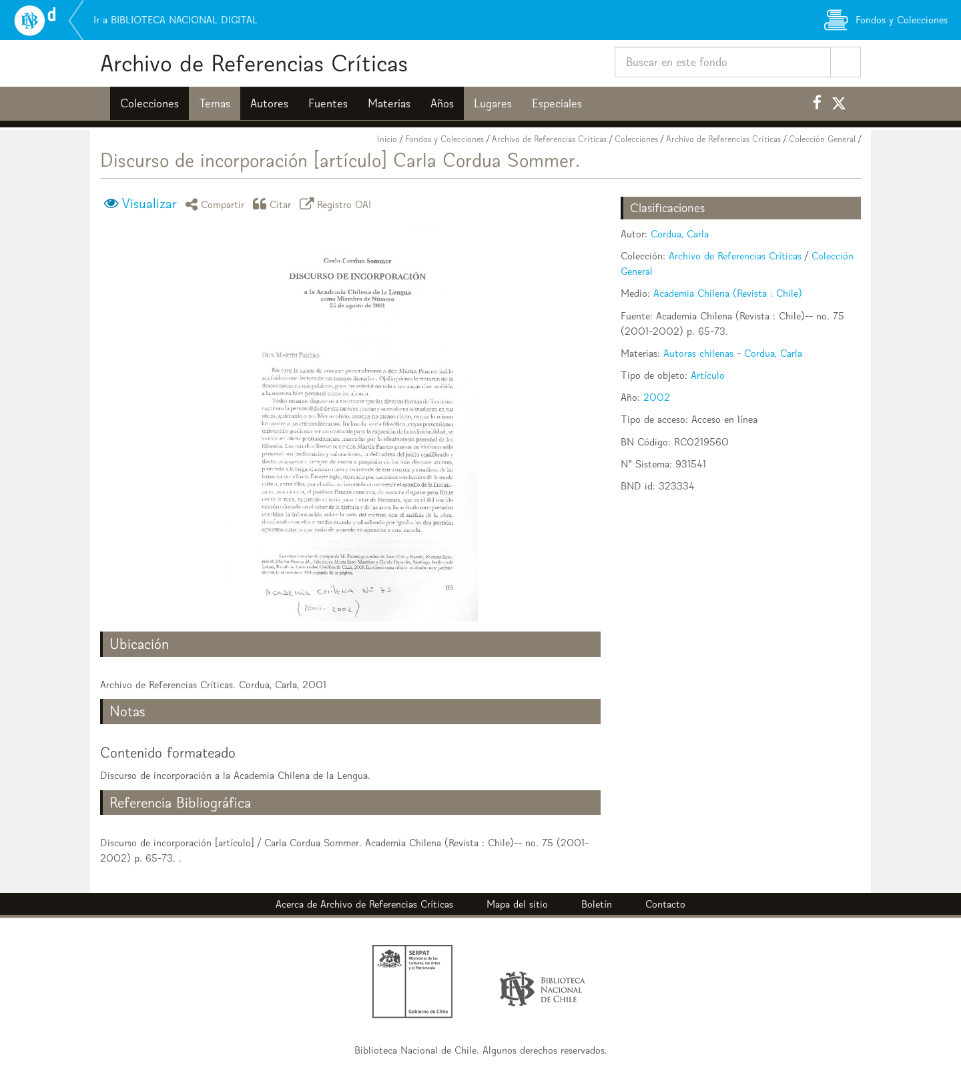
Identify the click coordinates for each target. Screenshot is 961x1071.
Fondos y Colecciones (444, 139)
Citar (274, 204)
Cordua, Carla (680, 233)
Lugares (493, 103)
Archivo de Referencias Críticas (254, 63)
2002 (656, 397)
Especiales (557, 103)
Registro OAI (338, 204)
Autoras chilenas (698, 353)
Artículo (708, 375)
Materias (389, 103)
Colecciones (149, 103)
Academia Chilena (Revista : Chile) (727, 293)
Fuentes (328, 103)
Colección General (822, 139)
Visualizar (149, 203)
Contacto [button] (665, 904)
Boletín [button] (596, 904)
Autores (269, 103)
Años (442, 103)
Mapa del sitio (517, 904)
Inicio (387, 139)
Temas (214, 103)
